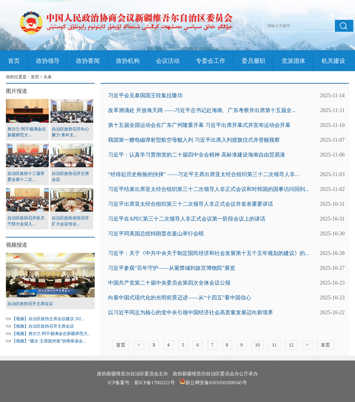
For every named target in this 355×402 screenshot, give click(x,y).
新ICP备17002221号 (154, 382)
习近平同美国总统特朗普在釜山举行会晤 (156, 234)
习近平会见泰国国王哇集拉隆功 (145, 95)
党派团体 (293, 61)
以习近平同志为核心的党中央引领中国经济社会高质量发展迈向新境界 (190, 312)
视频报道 (16, 245)
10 (257, 344)
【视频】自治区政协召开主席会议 (43, 326)
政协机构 (128, 61)
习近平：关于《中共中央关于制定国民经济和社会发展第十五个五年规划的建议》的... (208, 253)
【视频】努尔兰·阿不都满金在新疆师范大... (51, 333)
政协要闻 (88, 61)
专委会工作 (210, 61)
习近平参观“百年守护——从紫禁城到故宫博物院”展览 (171, 268)
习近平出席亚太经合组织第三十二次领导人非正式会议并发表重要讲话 (190, 204)
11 (274, 344)
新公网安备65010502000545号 (216, 382)
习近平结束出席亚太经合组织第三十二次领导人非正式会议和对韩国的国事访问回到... (208, 189)
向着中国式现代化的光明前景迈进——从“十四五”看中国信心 (179, 298)
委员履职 (253, 61)
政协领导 (48, 61)
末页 (325, 344)
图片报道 (16, 91)
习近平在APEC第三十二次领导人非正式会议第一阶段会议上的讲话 (186, 219)
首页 (14, 61)
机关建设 (333, 61)
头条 (47, 77)
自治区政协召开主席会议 (30, 304)
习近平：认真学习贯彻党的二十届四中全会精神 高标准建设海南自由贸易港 (196, 155)
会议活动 (168, 61)
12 (291, 344)
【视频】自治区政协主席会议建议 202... (48, 319)
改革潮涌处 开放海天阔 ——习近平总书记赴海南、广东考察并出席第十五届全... (202, 110)
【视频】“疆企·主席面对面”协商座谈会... (49, 341)
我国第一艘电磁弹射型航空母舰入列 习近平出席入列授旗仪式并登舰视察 (194, 140)
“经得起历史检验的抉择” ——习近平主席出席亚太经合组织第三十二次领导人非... (203, 174)
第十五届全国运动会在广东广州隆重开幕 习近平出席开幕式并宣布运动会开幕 (199, 125)
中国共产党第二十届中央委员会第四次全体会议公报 (169, 283)
